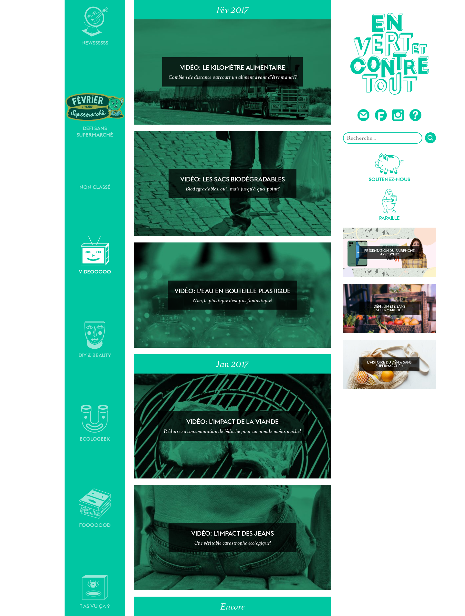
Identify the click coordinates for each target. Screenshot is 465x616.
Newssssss (94, 26)
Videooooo (95, 255)
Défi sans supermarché (95, 115)
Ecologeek (95, 423)
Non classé (94, 187)
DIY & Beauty (94, 339)
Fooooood (94, 508)
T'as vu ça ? (95, 591)
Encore (232, 606)
